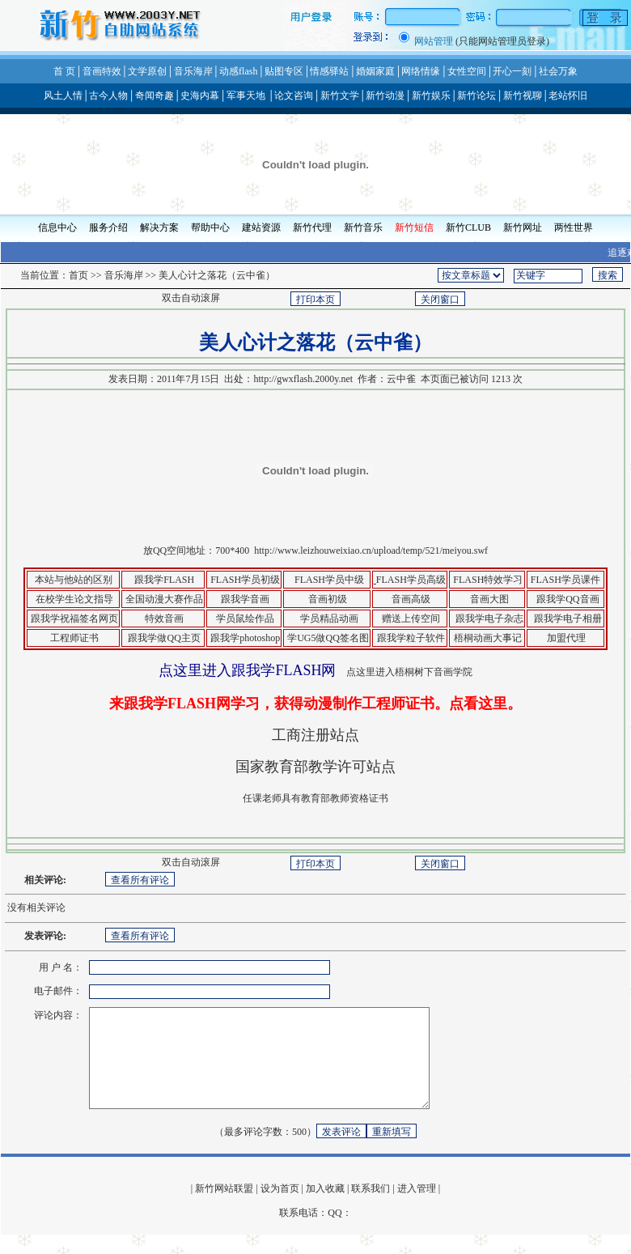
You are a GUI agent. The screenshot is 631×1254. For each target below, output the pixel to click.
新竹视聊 (522, 95)
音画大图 (489, 599)
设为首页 (279, 1208)
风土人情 (63, 95)
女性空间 (466, 71)
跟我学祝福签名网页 (74, 618)
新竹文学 (339, 95)
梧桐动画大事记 (488, 638)
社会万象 (558, 71)
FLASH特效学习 (487, 579)
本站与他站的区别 (73, 579)
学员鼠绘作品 (245, 618)
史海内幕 (199, 95)
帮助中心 (210, 227)
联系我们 (370, 1208)
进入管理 (416, 1208)
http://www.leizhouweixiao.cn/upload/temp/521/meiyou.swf (371, 550)
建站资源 (261, 227)
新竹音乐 (363, 227)
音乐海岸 (193, 71)
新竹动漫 (385, 95)
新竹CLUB (468, 227)
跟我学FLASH (164, 579)
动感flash (238, 71)
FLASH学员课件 (565, 579)
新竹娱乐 (431, 95)
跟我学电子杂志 (489, 618)
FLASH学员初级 (245, 579)
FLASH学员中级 (329, 579)
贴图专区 (284, 71)
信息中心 (57, 227)
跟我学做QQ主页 (164, 638)
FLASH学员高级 (411, 579)
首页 (78, 275)
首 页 (64, 71)
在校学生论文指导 (73, 599)
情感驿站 (329, 71)
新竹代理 (312, 227)
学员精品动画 (329, 618)
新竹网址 (522, 227)
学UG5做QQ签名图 (328, 638)
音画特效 (102, 71)
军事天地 (246, 95)
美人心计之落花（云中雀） (217, 275)
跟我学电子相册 (566, 618)
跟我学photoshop (245, 638)
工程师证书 (73, 638)
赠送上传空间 (411, 618)
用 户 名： (61, 967)
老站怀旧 (567, 95)
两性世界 (573, 227)
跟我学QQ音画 (567, 599)
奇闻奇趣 (154, 95)
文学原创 (147, 71)
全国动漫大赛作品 (164, 599)
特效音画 (163, 618)
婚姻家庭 (375, 71)
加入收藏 (325, 1208)
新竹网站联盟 (224, 1208)
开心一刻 (512, 71)
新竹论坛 (476, 95)
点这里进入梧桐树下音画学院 (409, 672)
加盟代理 (566, 638)
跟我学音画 (245, 599)
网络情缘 (420, 71)
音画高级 (411, 599)
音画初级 (327, 599)
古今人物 (108, 95)
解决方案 (159, 227)
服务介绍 (108, 227)
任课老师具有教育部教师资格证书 (315, 798)
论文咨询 (293, 95)
